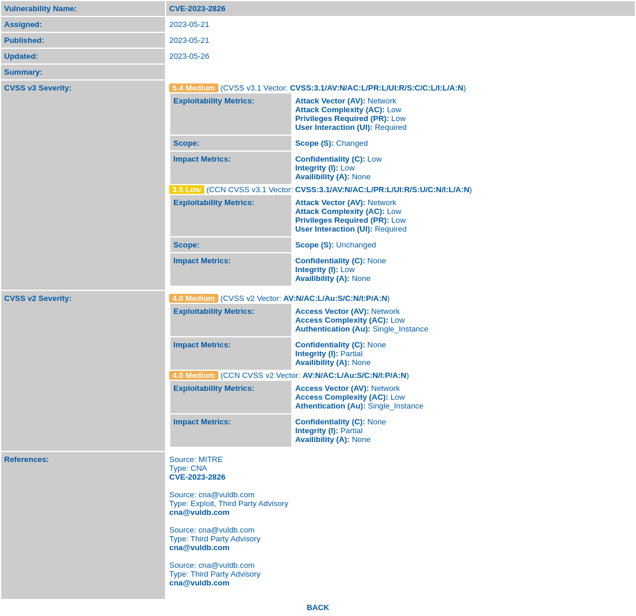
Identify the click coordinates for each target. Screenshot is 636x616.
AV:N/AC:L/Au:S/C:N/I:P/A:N (336, 298)
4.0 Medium (194, 298)
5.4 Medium (194, 87)
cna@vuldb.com (199, 512)
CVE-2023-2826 (197, 477)
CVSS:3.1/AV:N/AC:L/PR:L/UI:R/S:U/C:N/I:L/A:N (382, 189)
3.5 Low (187, 189)
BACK (318, 607)
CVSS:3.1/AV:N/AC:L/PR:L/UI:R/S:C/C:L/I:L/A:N (376, 87)
